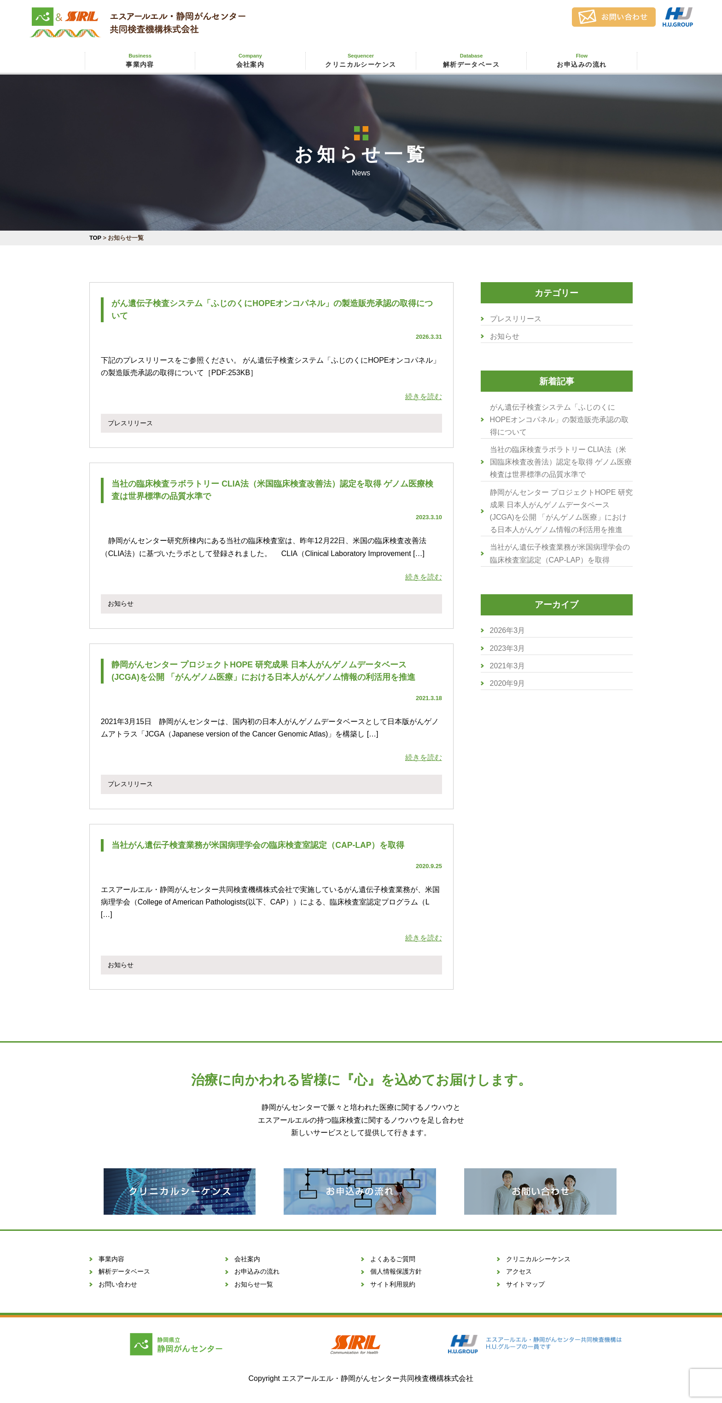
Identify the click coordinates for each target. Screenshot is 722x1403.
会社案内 (250, 60)
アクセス (519, 1271)
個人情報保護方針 (396, 1271)
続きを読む (423, 396)
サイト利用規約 (392, 1284)
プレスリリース (516, 319)
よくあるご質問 (392, 1259)
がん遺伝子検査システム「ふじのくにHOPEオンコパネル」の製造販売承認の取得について (559, 419)
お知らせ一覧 (253, 1284)
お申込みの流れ (581, 60)
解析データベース (471, 60)
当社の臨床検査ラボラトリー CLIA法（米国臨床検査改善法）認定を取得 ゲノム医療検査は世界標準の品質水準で (561, 462)
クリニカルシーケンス (360, 60)
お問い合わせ (118, 1284)
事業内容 (139, 60)
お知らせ (504, 336)
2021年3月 (507, 666)
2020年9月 (507, 683)
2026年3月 (507, 630)
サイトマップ (525, 1284)
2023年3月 (507, 648)
